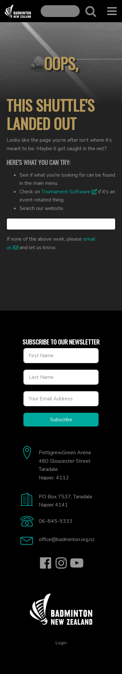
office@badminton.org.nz (66, 539)
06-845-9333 (56, 521)
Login (61, 643)
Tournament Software (65, 191)
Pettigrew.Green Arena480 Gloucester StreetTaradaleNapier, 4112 (65, 465)
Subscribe (61, 419)
